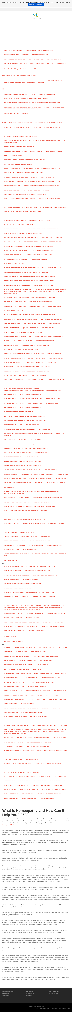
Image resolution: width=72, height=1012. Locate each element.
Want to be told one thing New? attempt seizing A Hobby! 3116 (26, 190)
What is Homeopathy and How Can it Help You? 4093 (22, 470)
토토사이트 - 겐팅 (47, 237)
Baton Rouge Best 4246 (12, 185)
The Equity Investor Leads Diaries (43, 94)
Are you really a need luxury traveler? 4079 (32, 737)
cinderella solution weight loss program (19, 647)
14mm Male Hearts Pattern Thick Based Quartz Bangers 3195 (26, 448)
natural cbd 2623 (10, 789)
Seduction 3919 (9, 660)
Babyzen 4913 (9, 601)
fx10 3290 (7, 242)
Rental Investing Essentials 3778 (16, 785)
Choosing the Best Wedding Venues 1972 (18, 412)
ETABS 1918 (57, 708)
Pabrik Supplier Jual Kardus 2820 (16, 596)
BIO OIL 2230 (39, 483)
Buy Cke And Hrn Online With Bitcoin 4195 (47, 497)
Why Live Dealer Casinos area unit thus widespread (23, 211)
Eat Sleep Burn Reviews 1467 (14, 682)
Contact (25, 54)
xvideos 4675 (8, 366)
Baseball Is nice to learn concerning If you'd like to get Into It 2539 (29, 281)
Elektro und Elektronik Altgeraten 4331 (52, 750)
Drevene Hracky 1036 (37, 306)
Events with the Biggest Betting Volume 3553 (37, 474)
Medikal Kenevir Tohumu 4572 (14, 545)
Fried (6, 155)
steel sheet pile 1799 (38, 652)
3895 (3, 89)
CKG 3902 (7, 340)
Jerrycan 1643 (42, 384)
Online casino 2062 (33, 759)
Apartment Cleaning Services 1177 (37, 570)
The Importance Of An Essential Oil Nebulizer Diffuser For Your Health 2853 (32, 181)
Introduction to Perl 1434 (13, 255)
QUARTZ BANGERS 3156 (30, 328)
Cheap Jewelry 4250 (35, 403)
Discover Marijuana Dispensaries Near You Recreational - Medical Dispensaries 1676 (35, 673)
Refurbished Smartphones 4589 (41, 302)
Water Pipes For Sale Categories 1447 (17, 336)
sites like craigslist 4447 (13, 768)
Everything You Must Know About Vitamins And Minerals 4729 (26, 98)
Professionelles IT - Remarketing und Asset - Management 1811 (27, 776)
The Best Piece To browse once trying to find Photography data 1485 (29, 177)
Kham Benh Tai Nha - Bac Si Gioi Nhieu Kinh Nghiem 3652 (23, 399)
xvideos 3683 (52, 362)
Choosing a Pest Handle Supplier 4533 (18, 588)
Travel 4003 (46, 622)
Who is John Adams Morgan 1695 (53, 626)
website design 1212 (11, 798)
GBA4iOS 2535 (45, 536)
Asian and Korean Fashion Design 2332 (18, 483)
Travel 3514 (58, 622)
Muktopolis (42, 74)
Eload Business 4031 (36, 545)
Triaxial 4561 (62, 647)
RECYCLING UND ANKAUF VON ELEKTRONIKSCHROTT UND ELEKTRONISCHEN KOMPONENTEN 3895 (35, 207)
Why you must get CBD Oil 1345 (51, 319)
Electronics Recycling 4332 (14, 263)
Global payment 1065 (11, 328)
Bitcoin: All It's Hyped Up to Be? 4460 (17, 127)
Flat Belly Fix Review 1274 (13, 566)
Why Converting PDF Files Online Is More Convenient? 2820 (25, 420)
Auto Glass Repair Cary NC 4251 (15, 250)
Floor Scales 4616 (32, 768)
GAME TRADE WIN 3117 (32, 457)
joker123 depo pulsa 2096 (13, 759)
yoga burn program (39, 259)
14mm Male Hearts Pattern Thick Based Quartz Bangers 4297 (26, 444)
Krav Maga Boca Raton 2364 (14, 699)
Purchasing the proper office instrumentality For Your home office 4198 (31, 229)
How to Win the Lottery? (13, 362)
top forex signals (11, 560)
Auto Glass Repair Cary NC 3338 (42, 250)
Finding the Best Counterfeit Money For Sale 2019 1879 (24, 353)
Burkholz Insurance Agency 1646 (44, 725)
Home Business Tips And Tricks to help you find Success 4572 (26, 272)
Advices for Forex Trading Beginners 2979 (19, 224)
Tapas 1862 (22, 439)
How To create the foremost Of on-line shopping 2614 (23, 233)
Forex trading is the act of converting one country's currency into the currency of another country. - (35, 636)
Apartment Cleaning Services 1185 (16, 575)
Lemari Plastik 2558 (33, 425)
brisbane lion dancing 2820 (14, 686)
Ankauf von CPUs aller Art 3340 (38, 746)
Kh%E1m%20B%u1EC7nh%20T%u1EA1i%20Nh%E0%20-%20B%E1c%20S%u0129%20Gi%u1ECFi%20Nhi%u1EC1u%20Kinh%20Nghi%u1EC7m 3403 (32, 389)
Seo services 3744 (10, 474)
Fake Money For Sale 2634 (23, 340)
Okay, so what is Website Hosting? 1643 (18, 164)
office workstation (11, 54)
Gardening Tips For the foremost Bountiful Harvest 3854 (25, 194)
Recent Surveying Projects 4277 (38, 690)
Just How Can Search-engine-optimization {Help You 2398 (19, 75)
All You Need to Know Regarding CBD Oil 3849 (20, 136)
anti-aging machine (54, 59)
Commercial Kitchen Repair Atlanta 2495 (18, 665)
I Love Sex (36, 203)
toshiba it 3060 (24, 497)
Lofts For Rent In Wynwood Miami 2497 (45, 695)
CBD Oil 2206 (58, 785)
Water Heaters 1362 (39, 375)
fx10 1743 (59, 237)
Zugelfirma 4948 (44, 429)
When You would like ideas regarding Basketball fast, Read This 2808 (29, 276)
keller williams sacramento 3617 (49, 794)
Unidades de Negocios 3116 (13, 613)
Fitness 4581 (29, 384)
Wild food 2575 (9, 439)
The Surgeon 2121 (60, 690)
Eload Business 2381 (54, 545)
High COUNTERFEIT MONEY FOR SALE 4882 (35, 345)
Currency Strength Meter (13, 641)
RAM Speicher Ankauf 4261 (13, 742)
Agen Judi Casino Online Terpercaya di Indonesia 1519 (23, 172)
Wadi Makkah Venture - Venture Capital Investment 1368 (24, 523)
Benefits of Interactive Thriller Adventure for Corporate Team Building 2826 (32, 168)
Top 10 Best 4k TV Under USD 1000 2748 (47, 763)
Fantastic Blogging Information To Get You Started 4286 (24, 160)
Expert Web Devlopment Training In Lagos (19, 198)
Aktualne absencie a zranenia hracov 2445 (19, 429)
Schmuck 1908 (9, 487)
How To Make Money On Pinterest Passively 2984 (21, 622)
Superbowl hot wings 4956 (56, 483)
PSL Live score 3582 (44, 755)
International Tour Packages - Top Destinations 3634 (23, 332)
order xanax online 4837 (35, 362)
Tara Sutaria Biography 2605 (14, 630)
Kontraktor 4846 (43, 665)
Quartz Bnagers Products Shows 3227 (49, 336)
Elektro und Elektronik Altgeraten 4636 (19, 755)
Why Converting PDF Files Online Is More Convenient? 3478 (25, 416)
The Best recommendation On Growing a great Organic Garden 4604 (28, 246)
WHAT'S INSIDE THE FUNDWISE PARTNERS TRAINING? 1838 (22, 583)
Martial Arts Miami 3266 (57, 699)
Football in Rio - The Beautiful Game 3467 (19, 147)
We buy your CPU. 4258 (52, 203)
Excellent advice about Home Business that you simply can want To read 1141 (32, 268)
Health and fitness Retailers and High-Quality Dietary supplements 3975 (30, 506)
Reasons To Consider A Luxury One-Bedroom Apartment (24, 132)
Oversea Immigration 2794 (13, 617)
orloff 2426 (8, 737)
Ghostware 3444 (27, 794)
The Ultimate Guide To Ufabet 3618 (39, 742)
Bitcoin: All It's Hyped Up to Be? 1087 (47, 127)
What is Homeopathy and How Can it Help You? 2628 (22, 465)
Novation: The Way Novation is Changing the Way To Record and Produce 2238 (32, 102)
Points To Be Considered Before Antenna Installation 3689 (25, 510)
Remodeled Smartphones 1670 (15, 302)
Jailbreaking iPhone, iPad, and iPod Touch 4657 (21, 536)
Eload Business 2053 (29, 549)
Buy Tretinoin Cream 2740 (29, 789)
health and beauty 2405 (12, 570)
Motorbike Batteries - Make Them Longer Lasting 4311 (23, 712)
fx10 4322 (17, 242)
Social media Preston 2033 (13, 746)
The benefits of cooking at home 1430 (17, 452)
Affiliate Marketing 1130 (27, 660)
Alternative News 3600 (31, 579)
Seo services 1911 (50, 470)
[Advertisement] (36, 34)
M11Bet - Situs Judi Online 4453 (49, 198)
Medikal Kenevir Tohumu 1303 (14, 541)
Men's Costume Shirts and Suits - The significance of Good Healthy (28, 50)
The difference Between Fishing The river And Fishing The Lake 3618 (28, 216)
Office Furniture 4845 (12, 323)
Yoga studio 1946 (60, 776)
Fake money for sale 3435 (41, 785)
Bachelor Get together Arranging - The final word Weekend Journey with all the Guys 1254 (34, 434)
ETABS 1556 (63, 725)
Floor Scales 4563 (49, 768)
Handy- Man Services (36, 59)
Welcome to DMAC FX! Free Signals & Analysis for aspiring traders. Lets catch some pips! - (35, 555)
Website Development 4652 (13, 379)
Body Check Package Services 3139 (16, 203)
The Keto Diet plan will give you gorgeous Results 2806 (24, 358)
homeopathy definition (8, 825)
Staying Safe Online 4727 (56, 379)
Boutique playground (40, 54)
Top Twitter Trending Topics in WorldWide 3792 (21, 708)
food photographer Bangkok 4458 (45, 656)
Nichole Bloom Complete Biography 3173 (19, 750)
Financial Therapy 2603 (36, 630)
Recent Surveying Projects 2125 (16, 695)
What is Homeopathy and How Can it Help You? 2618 (22, 461)
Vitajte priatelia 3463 (25, 601)
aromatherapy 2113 (42, 452)
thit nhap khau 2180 (11, 677)
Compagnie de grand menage (14, 59)
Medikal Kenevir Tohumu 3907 (39, 541)
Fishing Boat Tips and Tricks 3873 (16, 113)
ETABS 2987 (45, 708)
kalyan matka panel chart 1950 (41, 63)
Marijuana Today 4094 (56, 523)
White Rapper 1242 (10, 703)
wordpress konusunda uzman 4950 (39, 255)
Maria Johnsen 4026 (11, 794)
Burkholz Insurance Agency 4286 (16, 725)
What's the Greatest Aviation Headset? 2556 (20, 528)
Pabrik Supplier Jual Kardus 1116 (44, 596)
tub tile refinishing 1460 (51, 677)
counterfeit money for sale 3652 (16, 375)
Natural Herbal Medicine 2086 (40, 478)
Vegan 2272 (8, 652)
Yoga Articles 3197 (47, 798)
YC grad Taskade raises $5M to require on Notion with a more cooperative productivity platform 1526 (31, 492)
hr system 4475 (62, 474)
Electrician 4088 (60, 478)
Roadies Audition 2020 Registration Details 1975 (21, 626)
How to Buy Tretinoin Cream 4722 (54, 789)
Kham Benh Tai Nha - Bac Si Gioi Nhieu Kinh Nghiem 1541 (23, 394)
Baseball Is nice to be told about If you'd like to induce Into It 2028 (28, 285)
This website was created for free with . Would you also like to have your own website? (36, 3)
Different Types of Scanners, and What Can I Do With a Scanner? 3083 (29, 592)
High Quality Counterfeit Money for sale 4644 (33, 366)
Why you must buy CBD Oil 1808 (34, 323)
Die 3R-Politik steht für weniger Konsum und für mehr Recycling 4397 (29, 315)
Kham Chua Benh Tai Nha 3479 (14, 403)
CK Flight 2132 (25, 781)
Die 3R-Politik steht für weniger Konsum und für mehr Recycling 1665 (29, 297)
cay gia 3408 (40, 601)
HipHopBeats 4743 (48, 328)
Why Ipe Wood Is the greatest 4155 (16, 669)
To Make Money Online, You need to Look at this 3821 (23, 151)
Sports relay (61, 63)
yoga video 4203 (35, 439)
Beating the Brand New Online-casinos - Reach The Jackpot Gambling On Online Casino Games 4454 (32, 122)
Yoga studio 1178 (10, 781)
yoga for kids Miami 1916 (36, 699)
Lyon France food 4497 (30, 677)
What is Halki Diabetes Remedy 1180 (41, 682)
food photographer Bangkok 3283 (16, 656)
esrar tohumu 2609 (11, 345)
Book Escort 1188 (54, 306)
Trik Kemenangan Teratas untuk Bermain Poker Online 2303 (25, 716)
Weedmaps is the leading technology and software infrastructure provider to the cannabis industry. (35, 141)
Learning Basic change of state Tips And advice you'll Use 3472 (27, 220)
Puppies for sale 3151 (58, 781)
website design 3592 (29, 798)
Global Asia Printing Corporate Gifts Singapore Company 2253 (27, 371)
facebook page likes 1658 (37, 686)
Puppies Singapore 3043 (12, 457)
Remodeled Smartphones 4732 (15, 306)
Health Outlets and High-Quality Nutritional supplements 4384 (27, 502)
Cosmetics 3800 (9, 497)
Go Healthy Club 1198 (47, 647)
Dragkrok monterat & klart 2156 (16, 259)
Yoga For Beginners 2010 (45, 340)
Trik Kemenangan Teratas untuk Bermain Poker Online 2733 (25, 721)
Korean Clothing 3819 (35, 613)
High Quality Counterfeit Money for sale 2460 (21, 349)
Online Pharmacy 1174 (55, 353)
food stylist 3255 (40, 781)
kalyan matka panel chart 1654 (15, 63)
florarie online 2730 (55, 80)
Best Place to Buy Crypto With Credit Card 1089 (21, 772)
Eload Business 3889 (11, 549)
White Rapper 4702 (27, 703)
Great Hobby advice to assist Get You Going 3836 (42, 185)
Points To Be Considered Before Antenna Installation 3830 (25, 515)
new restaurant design (54, 151)
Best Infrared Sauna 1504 (13, 425)
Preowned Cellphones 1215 (56, 613)
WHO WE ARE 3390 (55, 323)
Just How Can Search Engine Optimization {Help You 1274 (19, 69)
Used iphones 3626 (59, 737)
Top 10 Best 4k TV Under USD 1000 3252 (17, 763)
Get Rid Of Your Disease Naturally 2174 (41, 566)
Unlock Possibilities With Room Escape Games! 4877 (42, 242)
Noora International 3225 (13, 310)
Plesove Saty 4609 (32, 617)
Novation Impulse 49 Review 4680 (15, 94)
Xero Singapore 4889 (56, 358)
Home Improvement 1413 (12, 384)
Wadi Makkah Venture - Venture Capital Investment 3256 (24, 519)
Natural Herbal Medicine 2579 (15, 478)
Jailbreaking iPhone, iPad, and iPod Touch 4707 (21, 532)
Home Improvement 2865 (35, 379)
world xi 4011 (37, 669)
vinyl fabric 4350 (46, 660)
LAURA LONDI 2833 (52, 403)
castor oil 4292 (21, 652)
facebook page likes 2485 (13, 690)
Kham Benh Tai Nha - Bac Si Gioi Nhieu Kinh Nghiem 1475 (23, 407)
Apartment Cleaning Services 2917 (45, 575)
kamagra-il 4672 (17, 155)
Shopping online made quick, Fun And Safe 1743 (21, 237)
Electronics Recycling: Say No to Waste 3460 (20, 319)
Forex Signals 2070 (53, 399)
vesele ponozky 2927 (11, 579)
